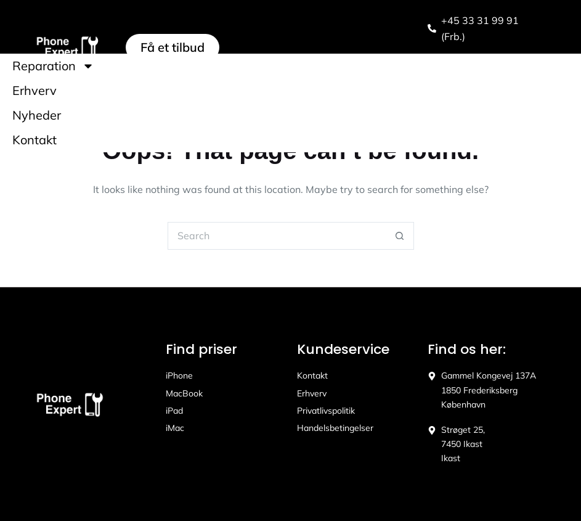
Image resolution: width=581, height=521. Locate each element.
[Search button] (400, 236)
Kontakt (34, 139)
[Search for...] (277, 236)
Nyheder (36, 115)
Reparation (53, 66)
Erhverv (34, 90)
